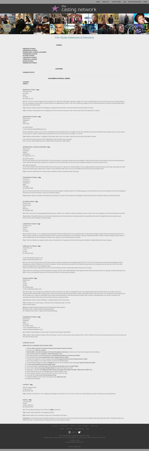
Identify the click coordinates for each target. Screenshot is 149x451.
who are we (55, 426)
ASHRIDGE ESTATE (28, 72)
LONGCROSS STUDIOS (30, 57)
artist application (79, 428)
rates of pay (94, 426)
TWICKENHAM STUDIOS (30, 54)
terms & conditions (83, 426)
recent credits (64, 426)
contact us (73, 426)
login (87, 428)
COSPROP (26, 82)
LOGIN (145, 2)
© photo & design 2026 (74, 446)
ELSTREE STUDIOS (28, 55)
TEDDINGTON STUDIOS (30, 63)
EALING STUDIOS (28, 61)
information (69, 428)
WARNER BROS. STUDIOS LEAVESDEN (34, 52)
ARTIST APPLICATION (134, 2)
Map (38, 90)
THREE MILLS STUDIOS (30, 59)
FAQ (124, 2)
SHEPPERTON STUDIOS (30, 50)
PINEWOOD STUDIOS (29, 48)
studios (62, 428)
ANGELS (25, 84)
